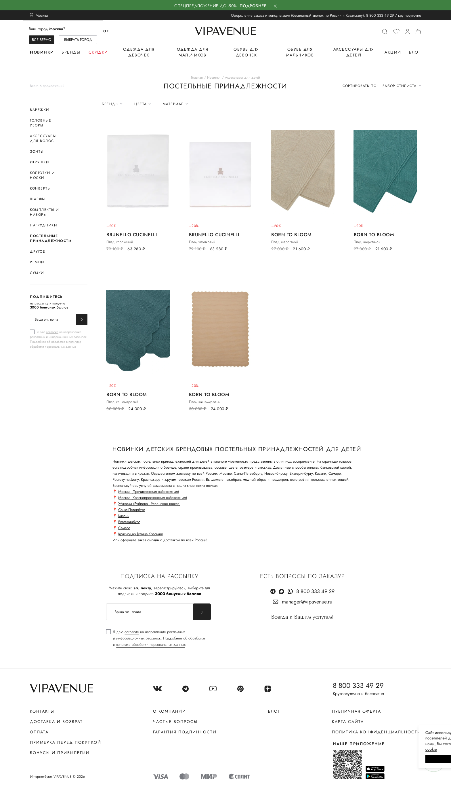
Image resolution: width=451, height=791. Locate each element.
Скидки (98, 52)
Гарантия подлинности (185, 732)
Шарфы (37, 199)
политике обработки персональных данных (55, 344)
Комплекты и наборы (44, 212)
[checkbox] (58, 339)
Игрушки (39, 162)
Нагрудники (43, 225)
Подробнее (253, 6)
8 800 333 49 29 (380, 15)
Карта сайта (348, 721)
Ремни (37, 262)
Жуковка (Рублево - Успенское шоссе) (149, 503)
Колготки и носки (42, 175)
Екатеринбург (129, 522)
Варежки (39, 109)
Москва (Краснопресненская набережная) (152, 497)
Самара (124, 528)
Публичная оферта (356, 711)
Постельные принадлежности (50, 238)
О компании (169, 711)
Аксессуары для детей (353, 52)
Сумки (37, 272)
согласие (52, 332)
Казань (123, 515)
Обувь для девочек (246, 52)
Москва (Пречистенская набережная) (148, 491)
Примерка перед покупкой (65, 742)
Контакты (42, 711)
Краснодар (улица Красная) (140, 534)
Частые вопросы (175, 721)
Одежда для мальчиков (193, 52)
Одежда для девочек (139, 52)
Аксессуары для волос (43, 138)
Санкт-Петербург (131, 509)
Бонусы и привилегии (60, 753)
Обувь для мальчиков (300, 52)
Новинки (42, 52)
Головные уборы (40, 123)
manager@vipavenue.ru (307, 601)
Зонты (37, 151)
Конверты (40, 188)
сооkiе (338, 749)
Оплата (39, 732)
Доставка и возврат (56, 721)
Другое (37, 251)
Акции (393, 52)
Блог (415, 52)
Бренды (71, 52)
